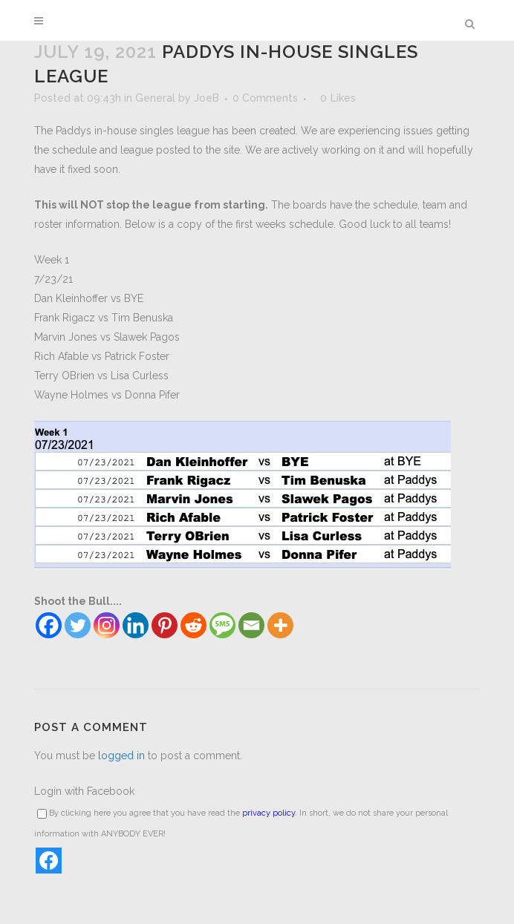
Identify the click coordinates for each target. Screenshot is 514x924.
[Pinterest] (165, 625)
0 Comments (265, 98)
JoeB (206, 98)
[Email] (251, 625)
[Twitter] (78, 625)
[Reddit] (193, 625)
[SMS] (222, 625)
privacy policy (268, 813)
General (155, 98)
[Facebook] (49, 625)
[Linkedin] (136, 625)
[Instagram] (107, 625)
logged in (121, 755)
